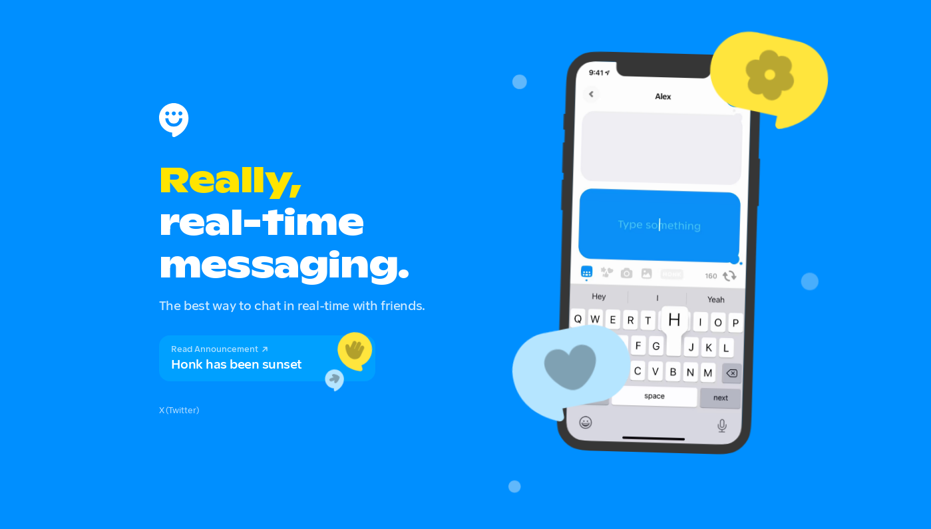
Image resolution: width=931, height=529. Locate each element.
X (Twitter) (179, 410)
